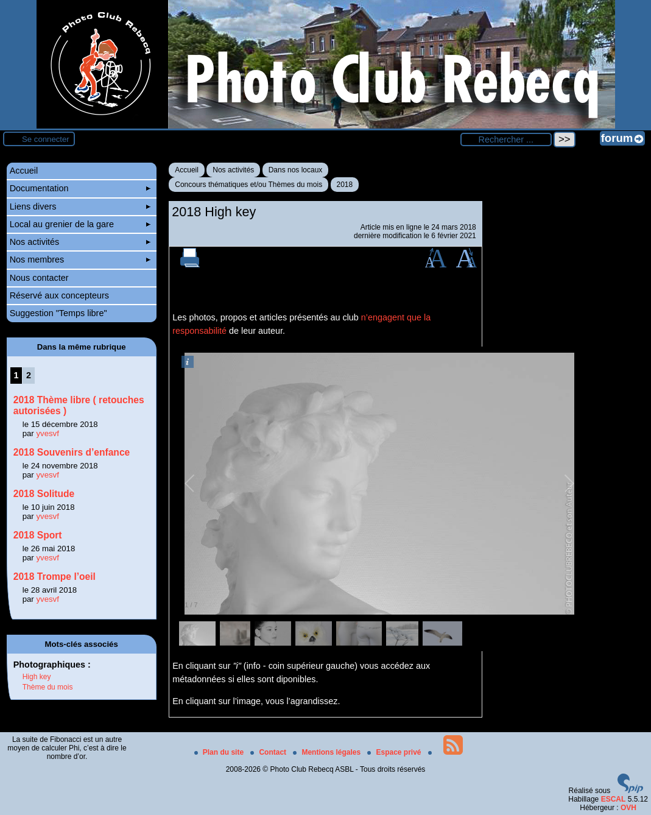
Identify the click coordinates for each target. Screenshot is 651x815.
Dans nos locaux (296, 170)
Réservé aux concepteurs (59, 295)
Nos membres (80, 259)
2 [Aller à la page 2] (28, 375)
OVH (628, 807)
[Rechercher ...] (506, 139)
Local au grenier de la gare (80, 224)
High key (37, 676)
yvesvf (47, 433)
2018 (345, 184)
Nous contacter (39, 278)
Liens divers (80, 206)
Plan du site (220, 752)
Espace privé (395, 752)
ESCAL (613, 799)
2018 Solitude (44, 494)
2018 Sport (37, 535)
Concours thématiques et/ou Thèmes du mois (248, 184)
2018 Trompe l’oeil (54, 576)
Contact (269, 752)
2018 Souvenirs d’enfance (71, 452)
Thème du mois (48, 687)
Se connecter (45, 139)
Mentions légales (327, 752)
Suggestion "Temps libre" (58, 313)
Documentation (80, 188)
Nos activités (233, 170)
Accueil (187, 170)
